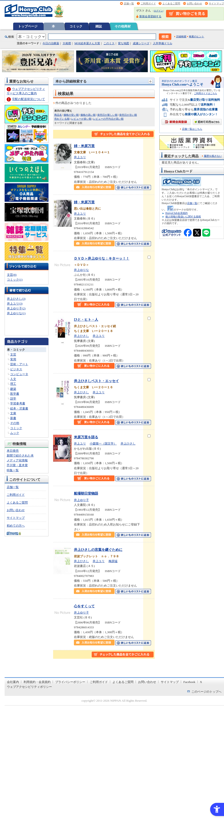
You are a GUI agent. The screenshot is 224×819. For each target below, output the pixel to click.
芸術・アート (19, 364)
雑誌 (98, 26)
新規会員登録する (150, 16)
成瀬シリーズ (141, 43)
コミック (76, 26)
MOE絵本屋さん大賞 (87, 43)
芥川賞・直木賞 (17, 465)
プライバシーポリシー (70, 682)
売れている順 (62, 118)
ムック (14, 433)
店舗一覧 (129, 3)
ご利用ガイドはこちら (205, 93)
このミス (109, 43)
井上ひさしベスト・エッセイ (96, 381)
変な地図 (123, 43)
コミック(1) (14, 279)
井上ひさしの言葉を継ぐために (98, 550)
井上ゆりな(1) (16, 313)
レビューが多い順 (81, 118)
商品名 (58, 114)
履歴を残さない (213, 155)
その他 (14, 423)
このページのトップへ (206, 691)
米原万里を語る (86, 437)
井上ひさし (81, 336)
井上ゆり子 (81, 500)
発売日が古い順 (128, 114)
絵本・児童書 (19, 408)
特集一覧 (13, 470)
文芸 (13, 354)
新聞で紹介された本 (20, 455)
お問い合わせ (194, 3)
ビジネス (16, 369)
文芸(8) (11, 274)
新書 (13, 418)
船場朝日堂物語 (86, 493)
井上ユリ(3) (14, 303)
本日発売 (13, 450)
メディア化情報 (17, 460)
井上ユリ (80, 157)
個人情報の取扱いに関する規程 (183, 216)
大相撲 (67, 43)
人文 (13, 379)
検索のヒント (196, 36)
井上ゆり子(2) (16, 308)
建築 (13, 389)
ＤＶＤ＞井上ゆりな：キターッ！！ (101, 258)
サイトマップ (216, 3)
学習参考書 (17, 403)
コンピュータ (19, 374)
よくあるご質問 (171, 3)
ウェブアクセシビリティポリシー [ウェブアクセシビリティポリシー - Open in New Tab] (29, 686)
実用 (13, 359)
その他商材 (123, 26)
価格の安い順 (71, 114)
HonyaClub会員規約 (176, 213)
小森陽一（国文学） (103, 443)
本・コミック (16, 349)
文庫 (13, 413)
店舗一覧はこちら (192, 129)
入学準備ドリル (162, 43)
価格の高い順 (88, 114)
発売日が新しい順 (107, 114)
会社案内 (13, 682)
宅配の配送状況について (28, 99)
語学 (13, 398)
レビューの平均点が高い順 (108, 118)
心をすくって (84, 606)
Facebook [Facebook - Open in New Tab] (189, 682)
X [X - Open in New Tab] (201, 682)
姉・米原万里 (84, 146)
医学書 (14, 393)
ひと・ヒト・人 (86, 319)
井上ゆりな (81, 270)
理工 (13, 384)
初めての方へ (16, 525)
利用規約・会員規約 (37, 682)
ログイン (158, 10)
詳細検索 (181, 36)
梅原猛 (113, 561)
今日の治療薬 (50, 43)
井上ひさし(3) (16, 298)
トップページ (27, 26)
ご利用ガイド (148, 3)
